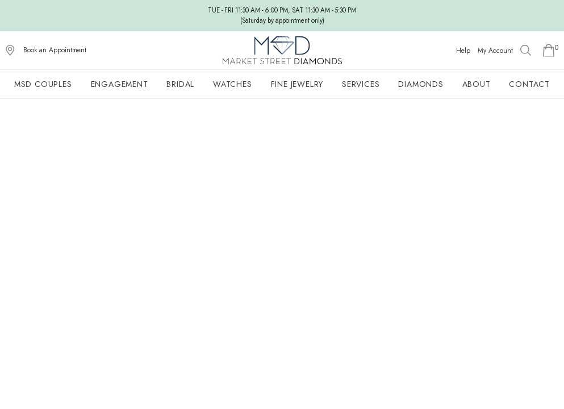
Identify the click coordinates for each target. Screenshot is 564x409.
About (476, 84)
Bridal (180, 84)
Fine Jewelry (297, 84)
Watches (232, 84)
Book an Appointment (54, 50)
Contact (529, 84)
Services (360, 84)
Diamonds (420, 84)
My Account (495, 50)
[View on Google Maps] (10, 50)
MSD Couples (43, 84)
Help (463, 50)
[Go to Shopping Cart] (548, 51)
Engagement (119, 84)
